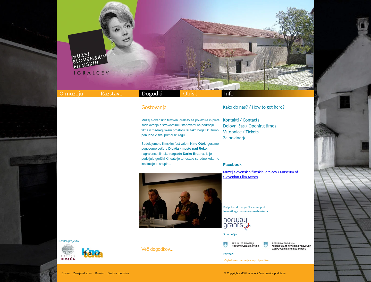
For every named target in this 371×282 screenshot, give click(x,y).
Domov (66, 273)
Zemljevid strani (82, 273)
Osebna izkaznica (118, 273)
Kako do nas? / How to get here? (254, 107)
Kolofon (100, 273)
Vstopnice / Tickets (241, 132)
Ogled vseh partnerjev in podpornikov (246, 260)
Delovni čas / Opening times (249, 126)
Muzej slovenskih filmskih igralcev (88, 52)
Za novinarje (235, 138)
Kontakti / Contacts (241, 120)
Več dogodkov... (157, 249)
